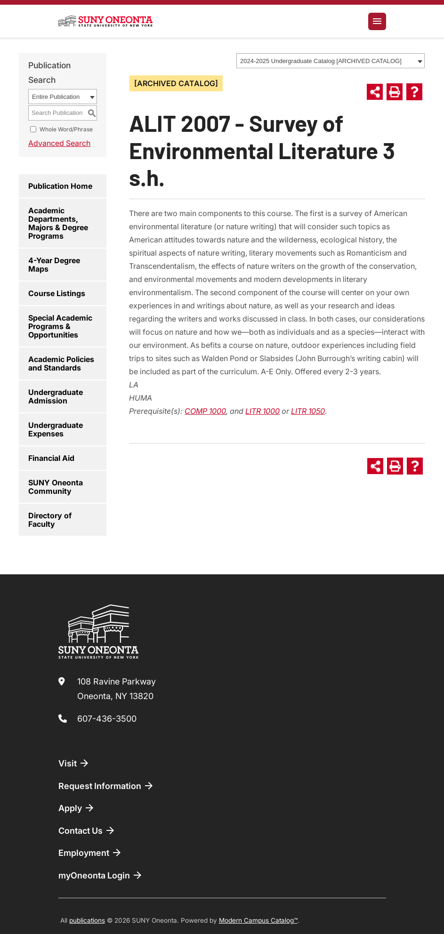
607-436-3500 (107, 719)
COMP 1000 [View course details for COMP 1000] (205, 411)
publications (87, 920)
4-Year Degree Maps (54, 265)
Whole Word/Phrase (66, 129)
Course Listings (56, 293)
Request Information (106, 785)
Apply (76, 807)
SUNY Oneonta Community (55, 487)
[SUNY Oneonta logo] (105, 21)
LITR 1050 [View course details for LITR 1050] (308, 411)
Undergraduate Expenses (55, 429)
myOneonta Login (100, 875)
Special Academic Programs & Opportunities (60, 326)
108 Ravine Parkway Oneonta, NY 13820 (116, 688)
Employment (90, 852)
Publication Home (60, 186)
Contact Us (87, 830)
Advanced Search (59, 143)
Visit (74, 763)
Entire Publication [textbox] (56, 96)
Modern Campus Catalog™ (258, 920)
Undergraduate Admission (55, 396)
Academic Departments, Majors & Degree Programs (58, 223)
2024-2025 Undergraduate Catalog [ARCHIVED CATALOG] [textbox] (321, 60)
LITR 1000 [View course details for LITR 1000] (262, 411)
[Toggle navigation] (377, 21)
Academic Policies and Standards (61, 363)
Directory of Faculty (50, 520)
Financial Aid (51, 458)
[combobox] (330, 60)
